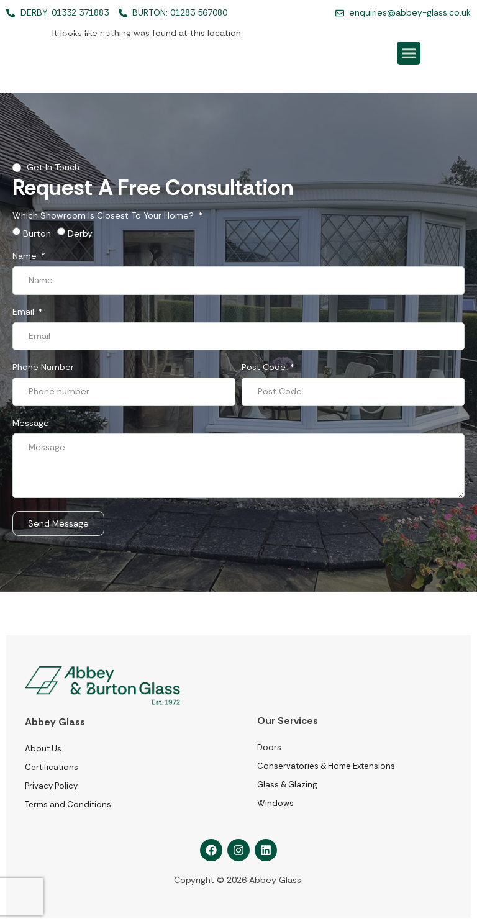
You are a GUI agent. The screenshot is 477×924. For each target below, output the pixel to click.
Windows (275, 803)
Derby (80, 233)
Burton (37, 233)
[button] (408, 53)
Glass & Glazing (287, 784)
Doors (269, 747)
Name (25, 256)
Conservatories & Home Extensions (326, 766)
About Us (43, 748)
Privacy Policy (51, 786)
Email (24, 312)
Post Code (265, 368)
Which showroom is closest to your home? (104, 216)
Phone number (43, 368)
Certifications (51, 767)
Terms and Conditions (68, 804)
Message (30, 423)
